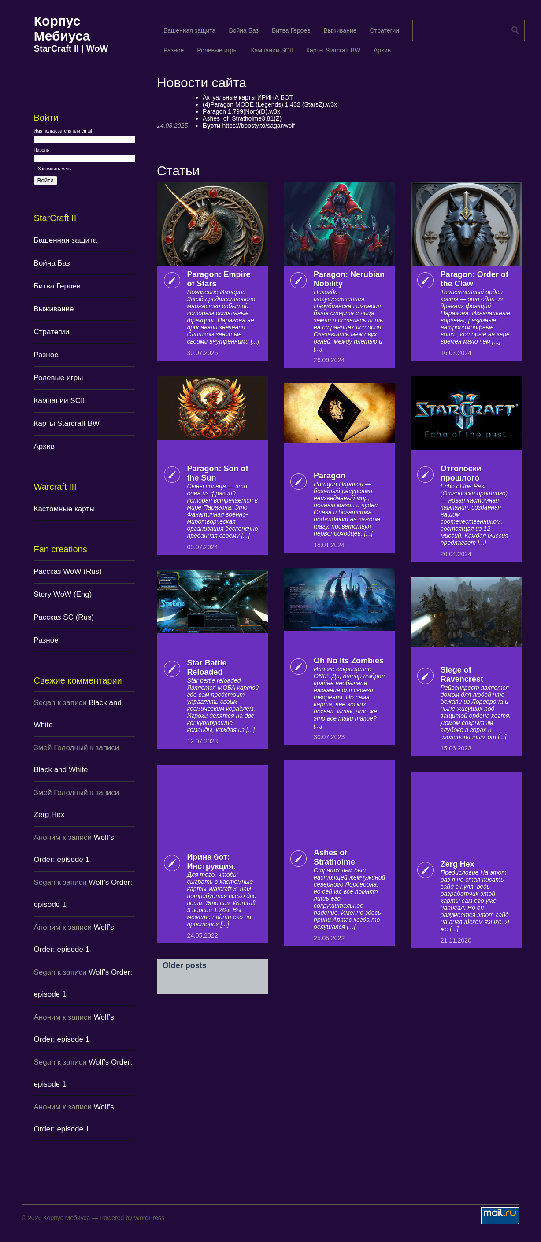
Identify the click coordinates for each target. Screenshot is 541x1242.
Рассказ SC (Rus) (64, 617)
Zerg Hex (49, 814)
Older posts (185, 965)
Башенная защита (65, 240)
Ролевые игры (58, 377)
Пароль (41, 150)
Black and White (61, 769)
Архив (44, 446)
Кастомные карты (64, 509)
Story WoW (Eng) (63, 594)
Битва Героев (57, 286)
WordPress (149, 1217)
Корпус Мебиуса (62, 28)
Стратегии (52, 332)
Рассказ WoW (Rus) (68, 571)
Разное (46, 355)
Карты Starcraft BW (67, 423)
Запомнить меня (55, 168)
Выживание (54, 309)
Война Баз (52, 263)
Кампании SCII (59, 400)
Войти (45, 180)
